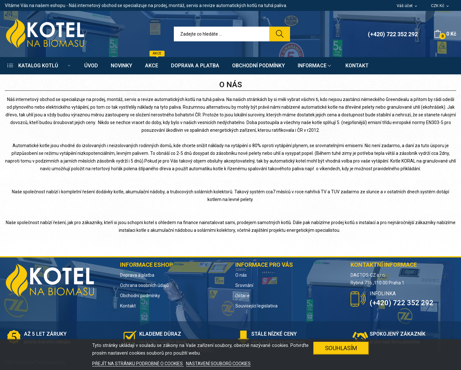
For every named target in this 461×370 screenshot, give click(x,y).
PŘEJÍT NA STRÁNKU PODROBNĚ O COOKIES (138, 363)
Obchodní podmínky (140, 295)
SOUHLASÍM (341, 348)
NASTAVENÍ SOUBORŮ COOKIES (218, 363)
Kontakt (128, 305)
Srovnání (244, 285)
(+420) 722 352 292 (393, 34)
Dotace (242, 295)
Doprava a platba (137, 275)
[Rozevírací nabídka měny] (440, 6)
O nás (241, 275)
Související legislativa (256, 305)
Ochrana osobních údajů (144, 285)
